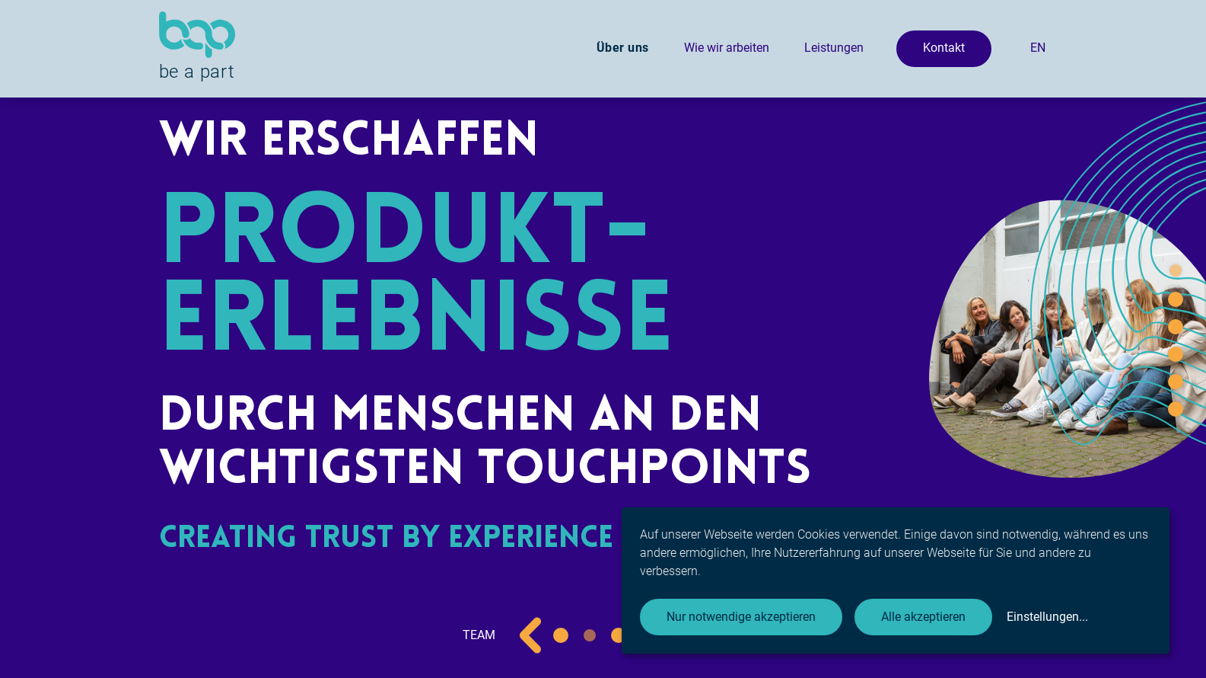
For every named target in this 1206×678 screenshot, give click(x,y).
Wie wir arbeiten (726, 47)
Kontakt (944, 47)
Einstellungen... (1047, 616)
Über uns (623, 47)
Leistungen (834, 47)
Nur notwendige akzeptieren (741, 616)
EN (1037, 47)
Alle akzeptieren (923, 616)
